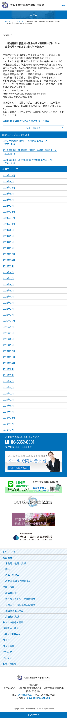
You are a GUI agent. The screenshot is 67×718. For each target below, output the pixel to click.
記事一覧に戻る (33, 127)
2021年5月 (8, 345)
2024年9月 (8, 193)
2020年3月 (8, 387)
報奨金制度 (11, 593)
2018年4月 (8, 423)
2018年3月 (8, 429)
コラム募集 (8, 646)
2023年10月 (9, 224)
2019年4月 (8, 411)
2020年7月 (8, 375)
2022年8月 (8, 272)
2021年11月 (9, 320)
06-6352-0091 (25, 694)
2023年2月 (8, 242)
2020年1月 (8, 399)
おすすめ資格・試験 (13, 622)
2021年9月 (8, 327)
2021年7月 (8, 333)
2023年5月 (8, 236)
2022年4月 (8, 296)
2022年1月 (8, 314)
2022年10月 (9, 260)
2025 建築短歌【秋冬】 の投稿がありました (25, 142)
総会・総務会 (12, 575)
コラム (6, 640)
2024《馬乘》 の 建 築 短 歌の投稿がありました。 (28, 161)
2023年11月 (9, 218)
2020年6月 (8, 381)
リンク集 (7, 657)
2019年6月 (8, 405)
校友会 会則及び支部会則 (18, 581)
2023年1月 (8, 248)
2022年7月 (8, 278)
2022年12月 (9, 254)
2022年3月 (8, 302)
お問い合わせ (9, 663)
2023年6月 (8, 230)
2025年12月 (9, 175)
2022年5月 (8, 290)
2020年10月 (9, 363)
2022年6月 (8, 284)
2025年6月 (8, 181)
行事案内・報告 (11, 628)
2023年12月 (9, 211)
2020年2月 (8, 393)
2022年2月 (8, 308)
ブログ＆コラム (17, 21)
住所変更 (7, 652)
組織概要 (7, 557)
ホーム (7, 21)
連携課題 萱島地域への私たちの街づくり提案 (26, 121)
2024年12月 (9, 187)
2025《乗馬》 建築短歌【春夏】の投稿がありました (30, 151)
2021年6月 (8, 339)
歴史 (7, 569)
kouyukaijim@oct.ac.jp (38, 697)
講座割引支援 (12, 616)
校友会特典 (8, 587)
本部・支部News (11, 634)
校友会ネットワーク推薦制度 (20, 598)
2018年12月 (9, 417)
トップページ (9, 551)
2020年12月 (9, 351)
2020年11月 (9, 357)
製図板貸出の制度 (14, 610)
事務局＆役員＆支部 (15, 563)
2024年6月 (8, 199)
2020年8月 (8, 369)
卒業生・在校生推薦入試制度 (20, 604)
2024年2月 (8, 205)
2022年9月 (8, 266)
